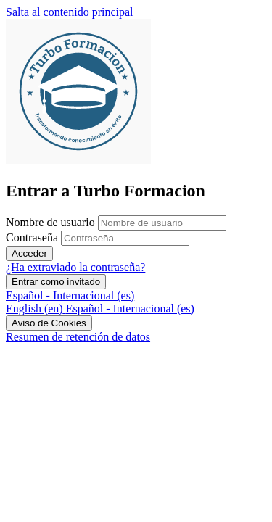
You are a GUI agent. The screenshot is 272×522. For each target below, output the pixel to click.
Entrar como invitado (56, 281)
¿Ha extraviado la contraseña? (75, 267)
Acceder (29, 253)
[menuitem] (36, 308)
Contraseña (32, 237)
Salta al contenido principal (69, 12)
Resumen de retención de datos (78, 337)
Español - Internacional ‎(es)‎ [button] (70, 295)
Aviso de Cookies (49, 323)
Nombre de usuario (52, 222)
